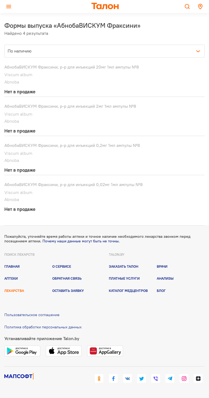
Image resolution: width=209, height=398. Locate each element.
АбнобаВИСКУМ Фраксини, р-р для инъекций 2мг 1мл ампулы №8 (70, 106)
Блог (161, 290)
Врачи (162, 266)
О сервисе (61, 266)
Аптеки (11, 278)
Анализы (165, 278)
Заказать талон (123, 266)
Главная (12, 266)
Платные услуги (124, 278)
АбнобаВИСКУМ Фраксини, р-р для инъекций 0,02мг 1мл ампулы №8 (73, 184)
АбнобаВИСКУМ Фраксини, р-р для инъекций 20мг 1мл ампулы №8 (71, 67)
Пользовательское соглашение (32, 314)
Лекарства (14, 290)
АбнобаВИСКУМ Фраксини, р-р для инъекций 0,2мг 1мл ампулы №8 (72, 145)
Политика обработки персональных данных (43, 327)
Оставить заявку (68, 290)
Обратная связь (67, 278)
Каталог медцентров (128, 290)
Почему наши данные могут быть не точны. (81, 241)
